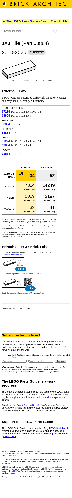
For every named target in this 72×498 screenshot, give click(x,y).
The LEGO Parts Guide (22, 21)
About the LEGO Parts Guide (32, 405)
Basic (44, 21)
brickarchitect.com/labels (12, 254)
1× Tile (63, 21)
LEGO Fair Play (18, 471)
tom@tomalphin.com (54, 397)
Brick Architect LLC (36, 451)
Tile (53, 21)
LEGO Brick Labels (25, 273)
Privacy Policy (37, 369)
